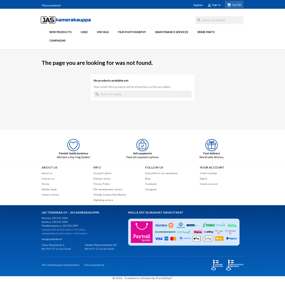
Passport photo (102, 173)
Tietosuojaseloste (94, 264)
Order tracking (208, 173)
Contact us (48, 178)
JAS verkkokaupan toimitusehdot (60, 264)
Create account (209, 183)
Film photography (132, 32)
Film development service (108, 189)
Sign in (203, 178)
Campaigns (57, 40)
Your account (212, 167)
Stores (45, 183)
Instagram (151, 189)
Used (84, 32)
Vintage (103, 32)
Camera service (50, 194)
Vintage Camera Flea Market (109, 194)
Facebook (150, 183)
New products (60, 32)
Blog (147, 178)
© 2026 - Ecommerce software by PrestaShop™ (143, 278)
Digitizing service (103, 200)
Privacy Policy (101, 183)
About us (47, 173)
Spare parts (206, 32)
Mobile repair (49, 189)
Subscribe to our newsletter (161, 173)
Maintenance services (171, 32)
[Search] (219, 20)
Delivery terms (101, 178)
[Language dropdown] (199, 5)
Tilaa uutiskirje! (51, 5)
